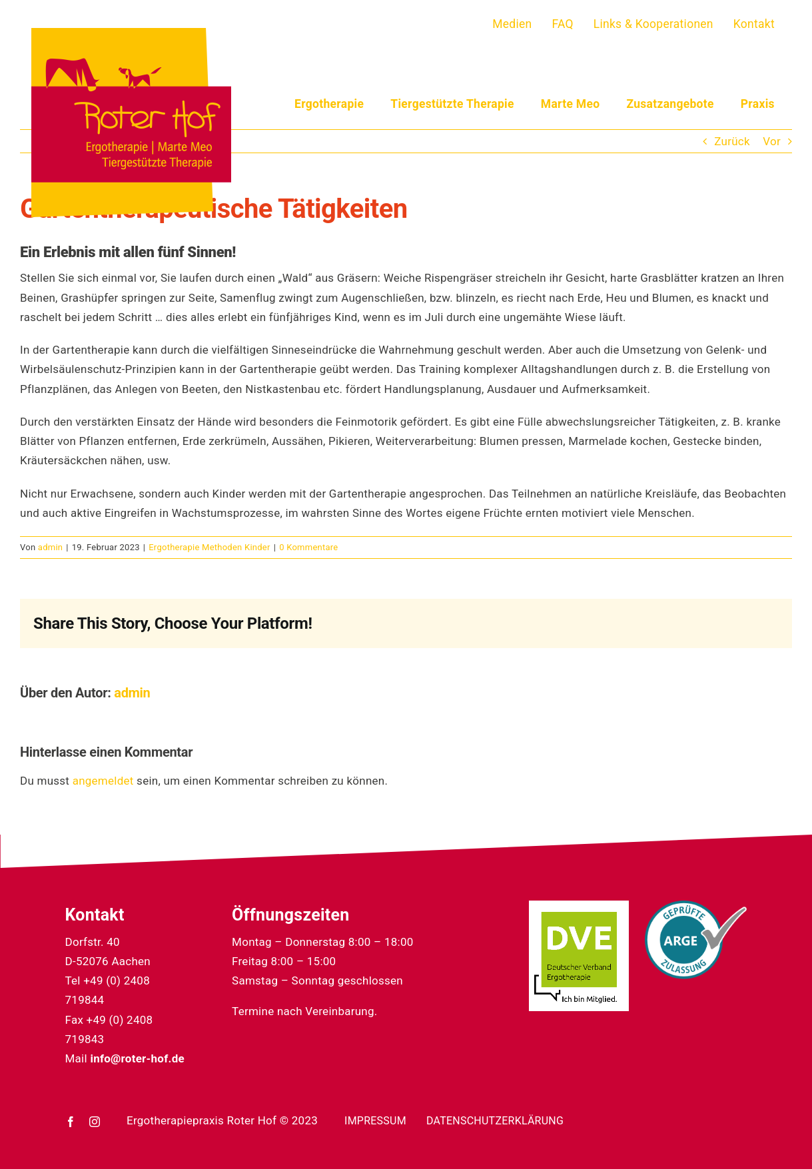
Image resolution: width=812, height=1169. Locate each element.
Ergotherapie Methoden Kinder (209, 547)
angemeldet (103, 780)
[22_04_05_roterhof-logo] (131, 33)
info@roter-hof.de (137, 1058)
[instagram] (94, 1121)
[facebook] (70, 1121)
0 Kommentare (308, 547)
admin (50, 547)
